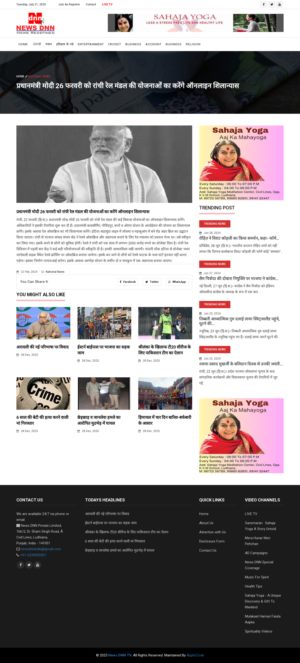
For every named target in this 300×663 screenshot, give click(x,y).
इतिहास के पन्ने (65, 44)
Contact (91, 4)
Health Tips (253, 586)
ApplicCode (195, 655)
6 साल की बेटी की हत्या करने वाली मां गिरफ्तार (115, 541)
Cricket (114, 44)
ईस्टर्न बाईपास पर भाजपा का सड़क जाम (111, 523)
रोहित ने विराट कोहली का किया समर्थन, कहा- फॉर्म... (239, 238)
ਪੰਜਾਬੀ (37, 44)
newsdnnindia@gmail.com (41, 549)
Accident (153, 44)
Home (23, 44)
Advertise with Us (212, 532)
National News (52, 271)
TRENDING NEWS (215, 223)
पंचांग (48, 44)
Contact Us (208, 550)
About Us (206, 523)
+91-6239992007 (33, 555)
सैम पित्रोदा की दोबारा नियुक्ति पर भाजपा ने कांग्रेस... (238, 278)
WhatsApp (177, 282)
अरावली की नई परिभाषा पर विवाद (42, 347)
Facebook (127, 282)
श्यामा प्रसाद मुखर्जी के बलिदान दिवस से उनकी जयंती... (241, 363)
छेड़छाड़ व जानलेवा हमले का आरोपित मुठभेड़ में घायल (119, 550)
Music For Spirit (257, 577)
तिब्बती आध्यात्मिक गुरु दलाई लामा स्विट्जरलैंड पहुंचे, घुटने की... (239, 321)
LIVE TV (107, 4)
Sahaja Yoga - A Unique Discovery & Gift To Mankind (263, 601)
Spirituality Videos (258, 631)
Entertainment (91, 44)
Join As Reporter (69, 4)
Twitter (151, 282)
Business (133, 44)
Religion (193, 44)
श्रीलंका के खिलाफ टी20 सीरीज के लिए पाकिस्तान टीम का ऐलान (126, 532)
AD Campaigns (256, 553)
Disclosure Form (212, 541)
